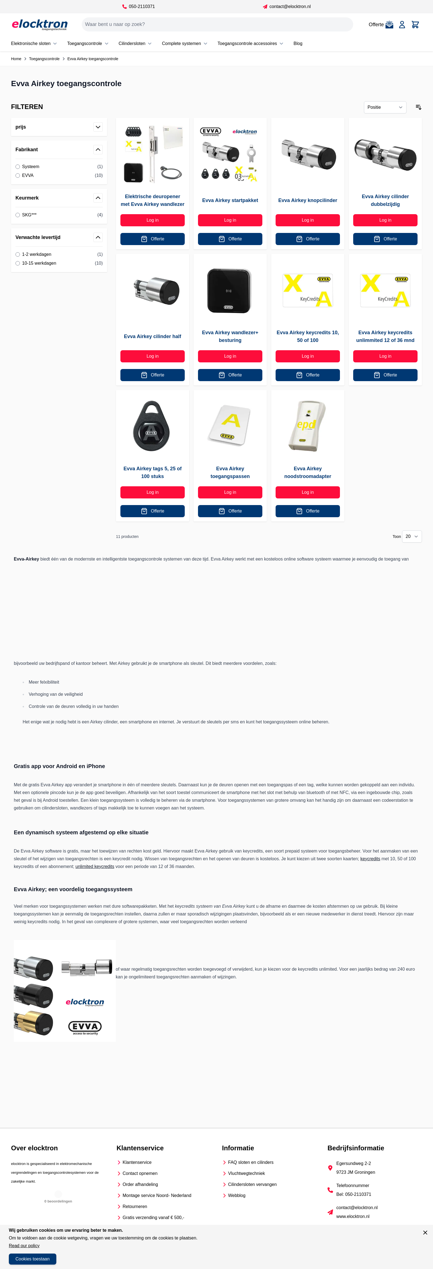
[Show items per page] (412, 536)
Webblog (236, 1195)
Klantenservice (137, 1162)
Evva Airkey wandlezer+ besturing (230, 336)
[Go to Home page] (39, 25)
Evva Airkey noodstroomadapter (307, 472)
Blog (298, 43)
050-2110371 (138, 6)
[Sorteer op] (385, 107)
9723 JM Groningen (355, 1172)
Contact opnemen (140, 1173)
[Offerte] (152, 239)
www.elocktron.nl (352, 1216)
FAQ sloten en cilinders (251, 1162)
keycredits (370, 858)
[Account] (402, 24)
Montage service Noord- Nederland (157, 1195)
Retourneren (135, 1206)
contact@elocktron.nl (287, 6)
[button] (59, 106)
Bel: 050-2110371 (353, 1194)
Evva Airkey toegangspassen (230, 472)
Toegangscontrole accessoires (251, 43)
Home (16, 59)
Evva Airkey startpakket (230, 200)
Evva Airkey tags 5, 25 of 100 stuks (152, 472)
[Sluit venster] (425, 1232)
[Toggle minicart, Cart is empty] (415, 24)
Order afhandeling (140, 1184)
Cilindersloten (136, 43)
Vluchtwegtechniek (246, 1173)
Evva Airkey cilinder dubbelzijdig (385, 200)
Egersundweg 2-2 (353, 1163)
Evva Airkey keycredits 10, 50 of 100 (308, 336)
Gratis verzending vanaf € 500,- (153, 1217)
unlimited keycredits (94, 866)
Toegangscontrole (88, 43)
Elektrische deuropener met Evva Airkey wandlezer (152, 200)
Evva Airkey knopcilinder (307, 200)
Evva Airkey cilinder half (152, 336)
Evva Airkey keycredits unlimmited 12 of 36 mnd (385, 336)
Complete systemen (185, 43)
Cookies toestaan (32, 1259)
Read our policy (24, 1245)
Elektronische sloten (34, 43)
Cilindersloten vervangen (252, 1184)
